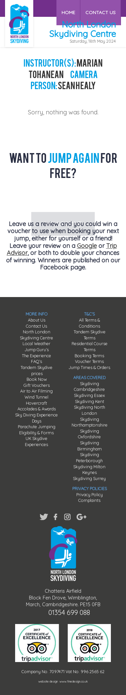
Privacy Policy (89, 494)
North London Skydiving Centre (36, 334)
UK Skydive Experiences (36, 441)
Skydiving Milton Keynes (89, 469)
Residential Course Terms (90, 346)
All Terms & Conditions (89, 323)
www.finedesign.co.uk (73, 681)
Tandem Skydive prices (36, 370)
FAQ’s (36, 361)
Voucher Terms (89, 361)
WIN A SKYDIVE (63, 198)
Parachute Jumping (36, 426)
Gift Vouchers (37, 385)
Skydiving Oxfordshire (89, 434)
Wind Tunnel (36, 397)
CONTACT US (101, 8)
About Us (36, 320)
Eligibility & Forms (36, 432)
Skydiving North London (89, 410)
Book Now (37, 379)
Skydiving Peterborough (89, 457)
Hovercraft (36, 403)
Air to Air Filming (36, 391)
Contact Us (36, 326)
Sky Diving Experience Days (36, 418)
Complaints (89, 500)
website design (48, 681)
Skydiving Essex (89, 395)
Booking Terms (89, 355)
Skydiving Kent (89, 401)
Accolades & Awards (36, 408)
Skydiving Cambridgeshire (89, 386)
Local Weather (36, 343)
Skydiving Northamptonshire (90, 422)
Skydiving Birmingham (89, 445)
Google (87, 246)
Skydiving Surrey (89, 478)
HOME (69, 8)
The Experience (36, 355)
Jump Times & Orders (89, 367)
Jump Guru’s (37, 349)
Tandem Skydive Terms (90, 334)
